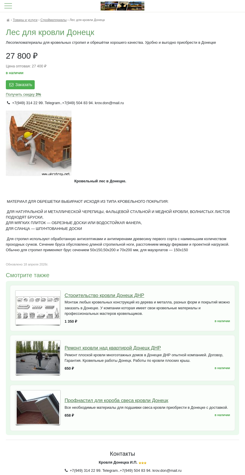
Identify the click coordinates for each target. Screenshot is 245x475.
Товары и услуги (25, 20)
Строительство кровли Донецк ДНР (104, 295)
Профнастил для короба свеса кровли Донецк (116, 400)
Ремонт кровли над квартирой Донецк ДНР (112, 348)
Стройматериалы (53, 20)
